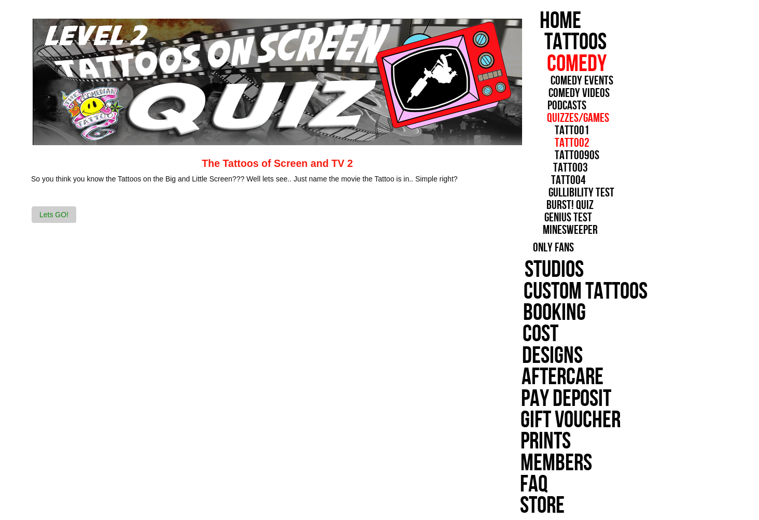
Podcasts (565, 106)
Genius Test (543, 218)
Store (514, 505)
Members (528, 463)
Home (560, 21)
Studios (528, 269)
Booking (527, 313)
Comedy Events (579, 81)
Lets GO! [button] (53, 214)
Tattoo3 (554, 168)
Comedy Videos (577, 93)
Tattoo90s (565, 155)
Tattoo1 (570, 130)
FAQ (505, 484)
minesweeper (543, 230)
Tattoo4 (548, 180)
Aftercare (534, 377)
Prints (518, 441)
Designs (525, 356)
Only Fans (527, 248)
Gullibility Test (560, 193)
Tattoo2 (566, 143)
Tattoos (577, 42)
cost (513, 334)
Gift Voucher (543, 420)
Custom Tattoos (559, 291)
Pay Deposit (539, 399)
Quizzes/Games (576, 118)
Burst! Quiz (546, 205)
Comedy (575, 64)
